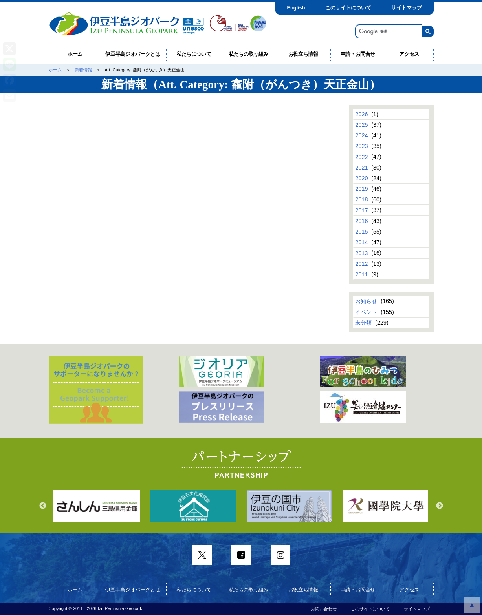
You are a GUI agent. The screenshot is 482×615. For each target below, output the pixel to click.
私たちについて (193, 54)
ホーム (75, 54)
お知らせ (366, 301)
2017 (361, 210)
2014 (361, 242)
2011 (361, 274)
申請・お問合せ (358, 54)
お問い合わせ (324, 608)
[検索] (388, 31)
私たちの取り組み (248, 54)
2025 (361, 125)
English (296, 8)
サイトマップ (406, 8)
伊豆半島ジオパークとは (132, 54)
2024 (361, 135)
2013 (361, 253)
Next (440, 506)
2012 (361, 264)
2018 (361, 199)
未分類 (363, 322)
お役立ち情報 (303, 54)
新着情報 (83, 70)
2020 (361, 178)
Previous (43, 506)
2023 (361, 146)
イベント (366, 312)
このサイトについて (348, 8)
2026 (361, 114)
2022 (361, 156)
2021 (361, 167)
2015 (361, 231)
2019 (361, 189)
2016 (361, 221)
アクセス (409, 54)
